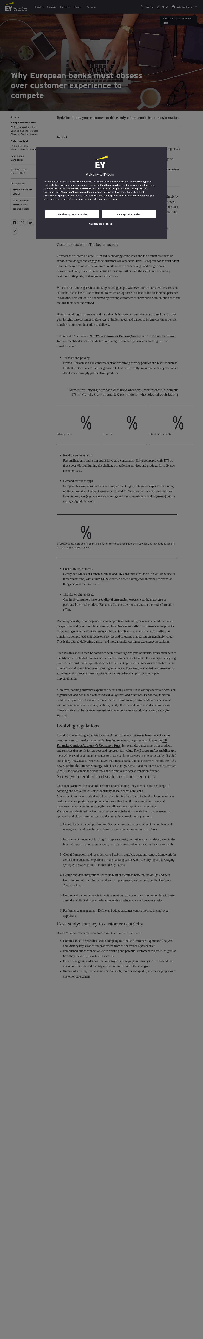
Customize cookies (100, 223)
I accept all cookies (129, 214)
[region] (101, 193)
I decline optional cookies (72, 214)
